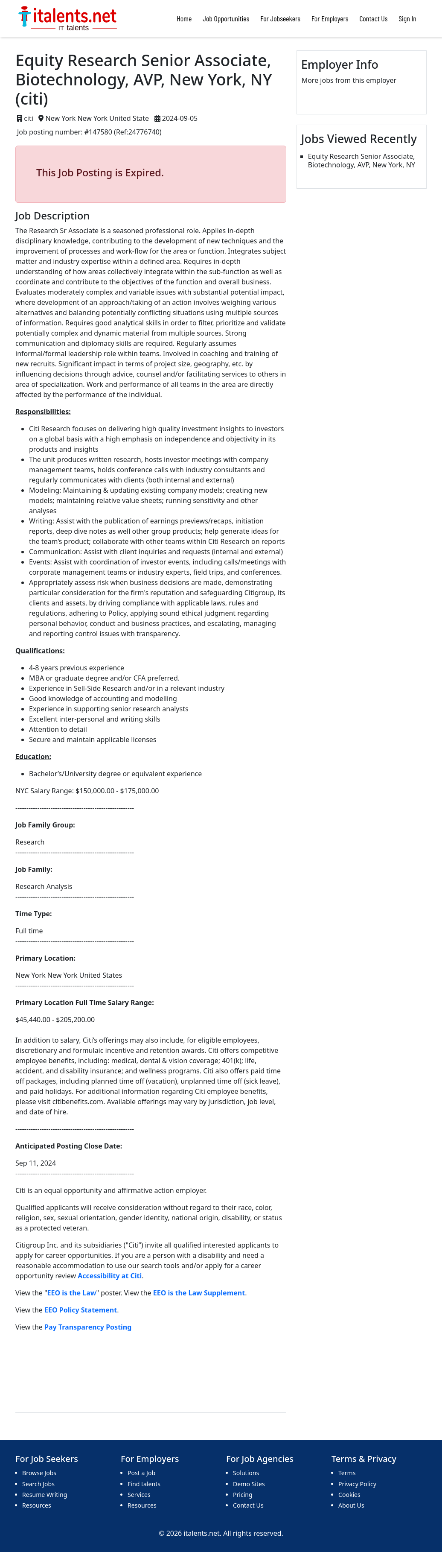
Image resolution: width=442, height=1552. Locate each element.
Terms (347, 1473)
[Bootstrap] (68, 18)
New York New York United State (97, 118)
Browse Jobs (39, 1473)
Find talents (144, 1484)
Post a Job (141, 1473)
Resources (36, 1505)
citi (28, 118)
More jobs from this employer (349, 80)
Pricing (243, 1495)
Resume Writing (44, 1495)
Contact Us (374, 18)
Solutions (246, 1473)
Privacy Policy (357, 1484)
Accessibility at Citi (110, 1275)
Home (184, 18)
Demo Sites (249, 1484)
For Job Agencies (260, 1459)
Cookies (349, 1495)
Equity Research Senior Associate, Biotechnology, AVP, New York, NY (361, 160)
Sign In (407, 18)
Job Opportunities (226, 18)
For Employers (330, 18)
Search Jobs (38, 1484)
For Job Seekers (46, 1459)
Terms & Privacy (364, 1459)
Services (139, 1495)
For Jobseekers (280, 18)
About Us (351, 1505)
